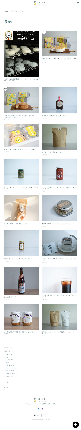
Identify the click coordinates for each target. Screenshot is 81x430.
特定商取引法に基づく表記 (47, 404)
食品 (7, 357)
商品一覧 (14, 11)
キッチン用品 (9, 360)
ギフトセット (9, 377)
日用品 (7, 363)
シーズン (7, 383)
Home (6, 11)
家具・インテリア (11, 368)
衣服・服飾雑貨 (10, 366)
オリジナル (9, 355)
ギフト (6, 388)
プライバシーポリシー (32, 404)
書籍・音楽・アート (11, 371)
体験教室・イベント (11, 374)
